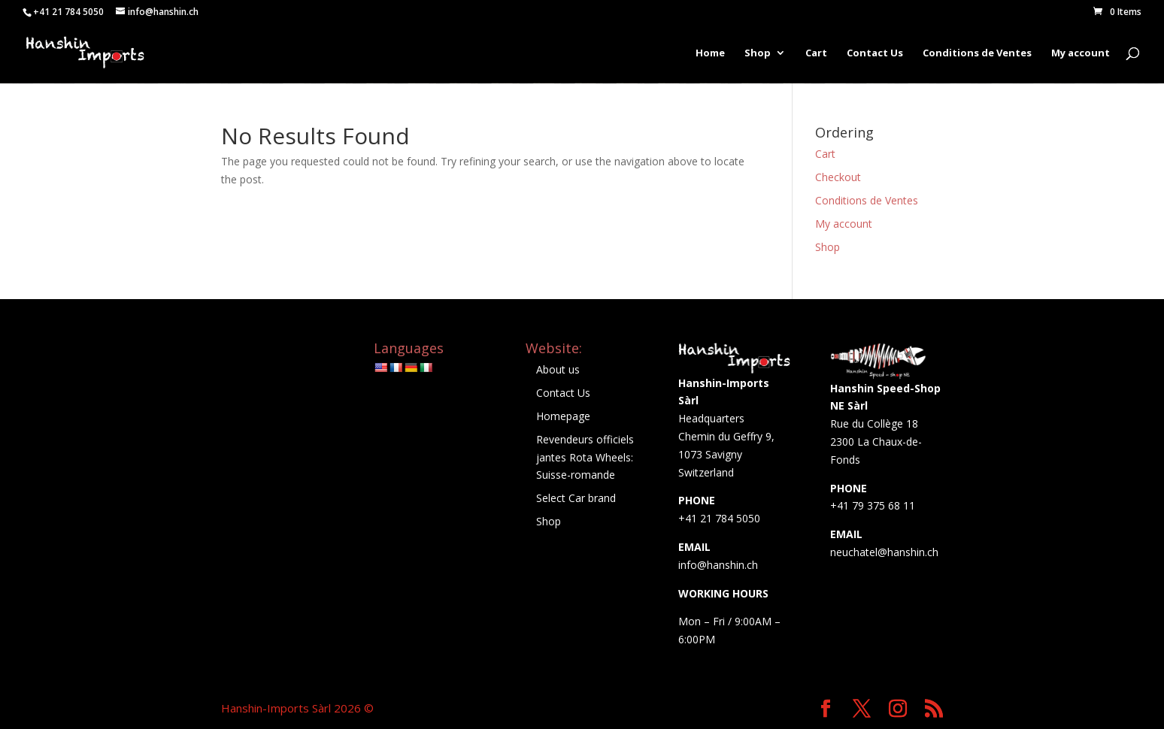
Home (710, 53)
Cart (816, 53)
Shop (757, 53)
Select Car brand (576, 498)
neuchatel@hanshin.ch (884, 552)
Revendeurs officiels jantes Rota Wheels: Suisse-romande (585, 457)
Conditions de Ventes (977, 53)
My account (1080, 53)
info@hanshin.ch (718, 565)
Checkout (838, 177)
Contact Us (875, 53)
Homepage (563, 416)
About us (558, 369)
